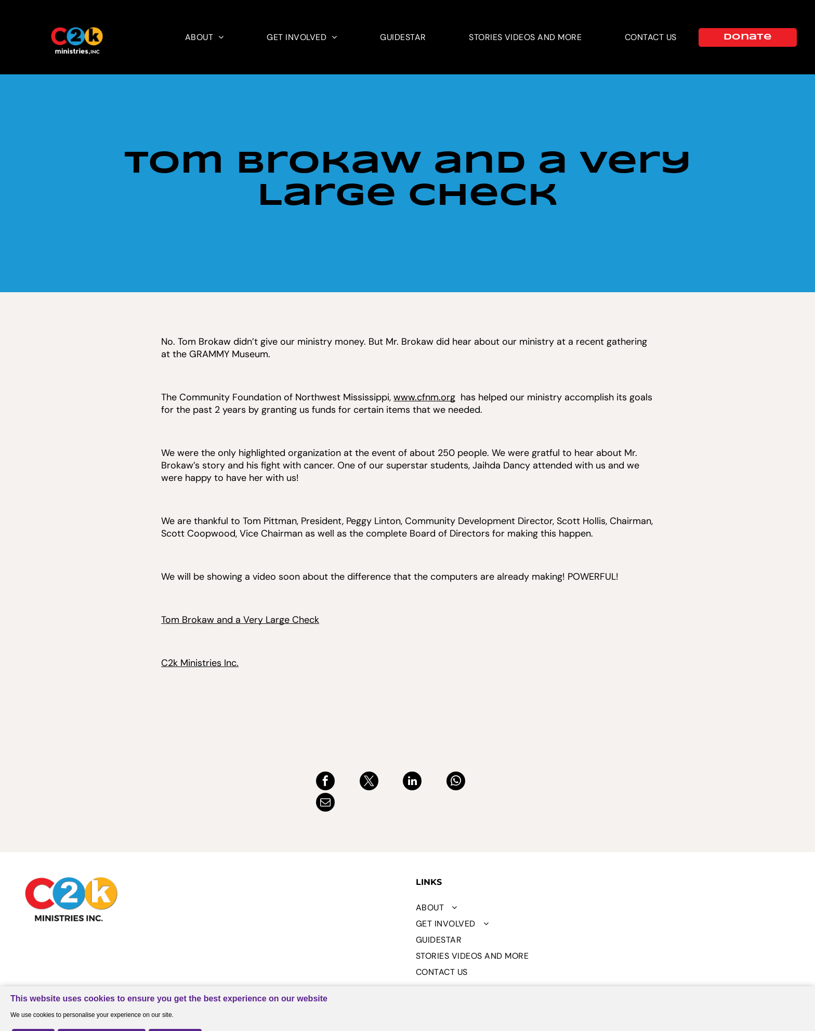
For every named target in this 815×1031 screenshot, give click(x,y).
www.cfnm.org (424, 397)
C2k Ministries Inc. (200, 663)
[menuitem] (204, 37)
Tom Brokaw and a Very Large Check (240, 620)
